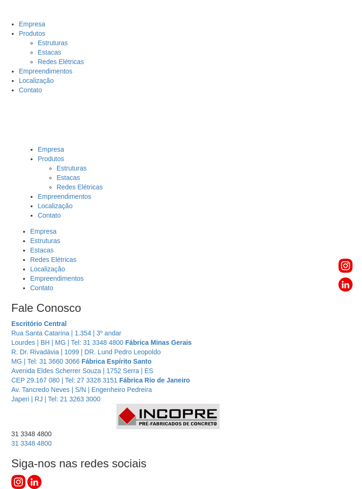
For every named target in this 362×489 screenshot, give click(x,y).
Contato (30, 90)
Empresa (32, 24)
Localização (36, 80)
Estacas (49, 52)
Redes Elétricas (61, 61)
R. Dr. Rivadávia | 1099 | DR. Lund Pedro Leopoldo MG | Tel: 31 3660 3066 (101, 352)
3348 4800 (31, 443)
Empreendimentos (46, 71)
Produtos (32, 33)
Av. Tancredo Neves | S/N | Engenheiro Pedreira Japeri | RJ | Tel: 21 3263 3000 (100, 389)
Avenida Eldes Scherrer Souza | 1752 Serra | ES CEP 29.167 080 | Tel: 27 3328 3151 (82, 371)
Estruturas (53, 43)
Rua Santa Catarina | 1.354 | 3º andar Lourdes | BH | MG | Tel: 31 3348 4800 (68, 333)
